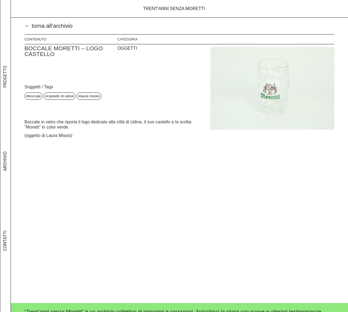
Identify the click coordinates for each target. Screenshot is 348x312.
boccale (34, 96)
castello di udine (60, 96)
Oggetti (127, 48)
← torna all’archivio (48, 26)
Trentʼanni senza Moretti (174, 8)
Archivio (5, 165)
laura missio (90, 96)
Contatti (5, 243)
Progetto (5, 83)
